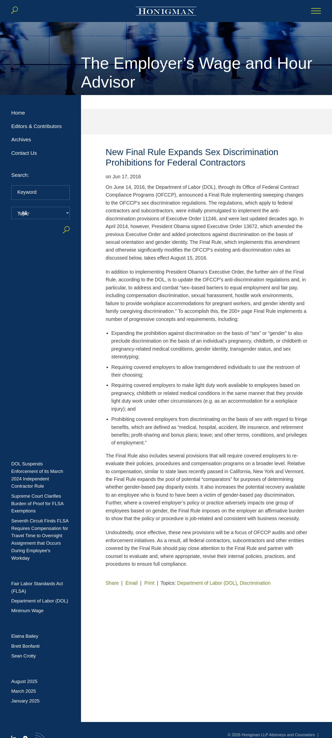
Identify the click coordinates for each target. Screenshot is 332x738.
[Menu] (316, 11)
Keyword (27, 192)
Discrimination (255, 583)
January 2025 (25, 700)
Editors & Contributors (36, 126)
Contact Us (24, 153)
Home (18, 113)
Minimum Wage (27, 610)
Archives (21, 139)
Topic (23, 213)
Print (149, 583)
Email (132, 583)
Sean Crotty (23, 655)
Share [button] (112, 583)
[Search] (14, 10)
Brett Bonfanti (25, 646)
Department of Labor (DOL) (39, 600)
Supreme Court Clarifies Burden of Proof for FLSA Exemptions (37, 503)
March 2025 (23, 691)
